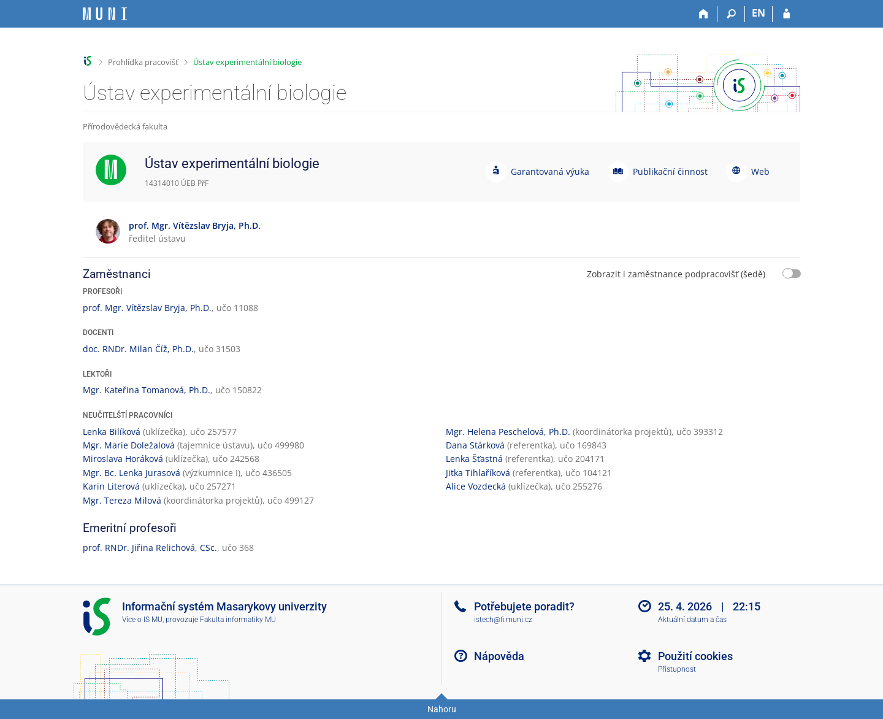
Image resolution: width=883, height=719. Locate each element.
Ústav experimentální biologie (247, 61)
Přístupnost (677, 669)
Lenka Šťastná (474, 458)
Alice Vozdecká (476, 486)
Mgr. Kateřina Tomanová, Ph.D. (146, 390)
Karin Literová (111, 486)
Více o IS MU (142, 619)
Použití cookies (695, 656)
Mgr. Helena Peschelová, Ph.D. (508, 431)
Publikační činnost (670, 171)
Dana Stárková (475, 445)
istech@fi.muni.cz (503, 619)
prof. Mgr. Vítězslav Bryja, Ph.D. (147, 307)
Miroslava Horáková (123, 458)
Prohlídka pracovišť (143, 61)
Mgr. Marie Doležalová (129, 445)
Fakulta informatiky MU (238, 619)
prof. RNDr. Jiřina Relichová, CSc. (150, 547)
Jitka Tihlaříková (478, 473)
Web (760, 171)
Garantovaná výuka (550, 171)
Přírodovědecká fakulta (125, 126)
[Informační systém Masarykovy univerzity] (105, 14)
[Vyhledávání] (731, 14)
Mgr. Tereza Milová (122, 500)
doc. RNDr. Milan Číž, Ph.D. (138, 349)
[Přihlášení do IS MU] (786, 14)
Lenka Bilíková (111, 431)
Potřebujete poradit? (524, 606)
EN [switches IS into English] (758, 13)
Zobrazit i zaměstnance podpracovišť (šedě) (676, 274)
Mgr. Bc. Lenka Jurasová (131, 473)
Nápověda (499, 656)
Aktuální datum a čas (692, 619)
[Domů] (703, 14)
